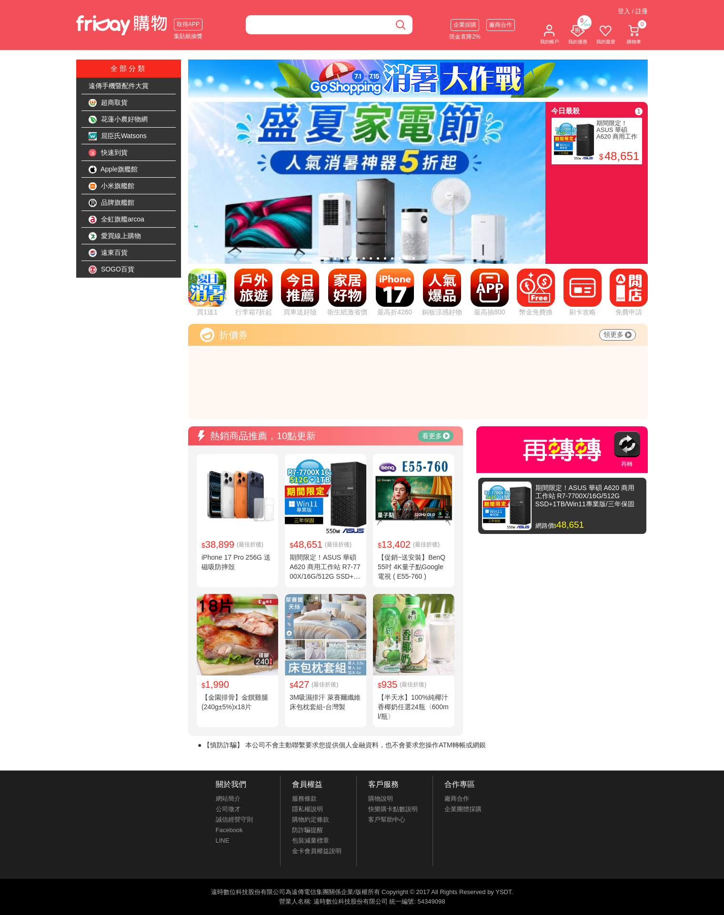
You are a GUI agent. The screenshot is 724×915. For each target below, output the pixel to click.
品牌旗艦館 (111, 203)
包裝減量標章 (310, 840)
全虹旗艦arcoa (116, 219)
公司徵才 (228, 809)
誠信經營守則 (234, 819)
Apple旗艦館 (113, 169)
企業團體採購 (463, 809)
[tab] (324, 258)
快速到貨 (108, 153)
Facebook (229, 830)
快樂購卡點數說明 (393, 809)
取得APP (188, 24)
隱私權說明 (307, 809)
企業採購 (464, 24)
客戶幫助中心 (386, 819)
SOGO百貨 (111, 269)
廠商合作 (500, 24)
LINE (223, 840)
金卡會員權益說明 (317, 851)
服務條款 (304, 798)
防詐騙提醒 (307, 830)
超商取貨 (108, 103)
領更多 (617, 334)
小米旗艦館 (111, 186)
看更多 (436, 436)
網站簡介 (228, 798)
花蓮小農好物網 (118, 119)
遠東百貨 (108, 253)
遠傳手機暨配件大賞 (119, 86)
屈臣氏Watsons (118, 136)
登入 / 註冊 (633, 11)
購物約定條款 (310, 819)
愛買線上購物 (115, 236)
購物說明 (380, 798)
